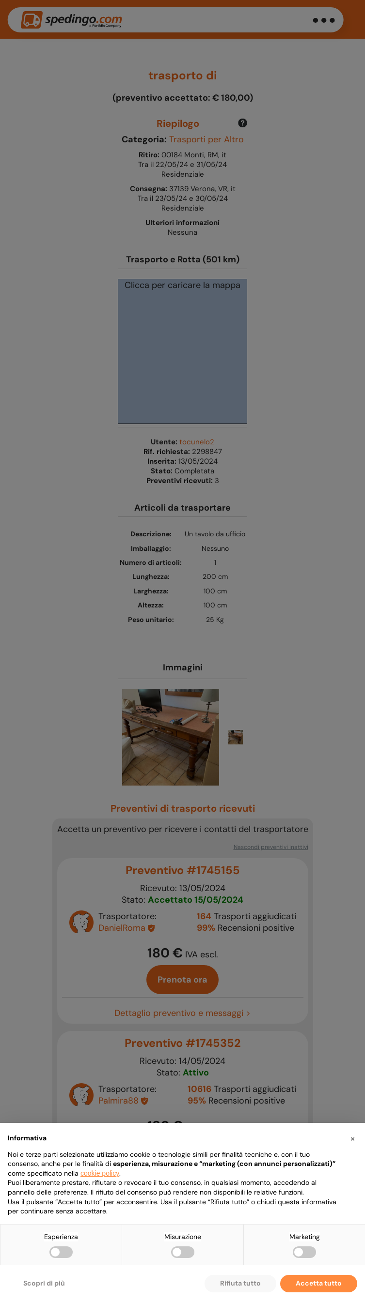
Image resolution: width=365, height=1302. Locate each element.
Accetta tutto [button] (319, 1283)
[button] (352, 1138)
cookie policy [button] (99, 1173)
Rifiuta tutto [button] (240, 1283)
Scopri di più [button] (44, 1283)
